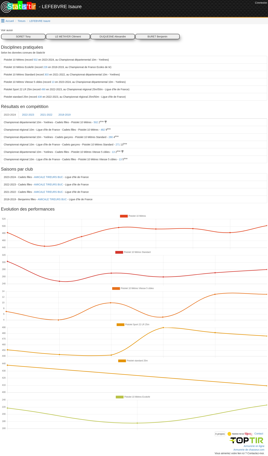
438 (40, 96)
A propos (220, 433)
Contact (258, 433)
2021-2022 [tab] (46, 114)
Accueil (10, 21)
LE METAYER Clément (68, 36)
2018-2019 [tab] (65, 114)
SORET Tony (23, 36)
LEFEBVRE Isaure (39, 21)
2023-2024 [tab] (10, 114)
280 (111, 137)
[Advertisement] (188, 9)
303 (46, 74)
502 (35, 59)
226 (45, 67)
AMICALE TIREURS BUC (48, 177)
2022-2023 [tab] (28, 114)
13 (53, 81)
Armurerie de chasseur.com (249, 449)
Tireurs (21, 21)
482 (103, 129)
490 (43, 89)
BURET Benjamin (157, 36)
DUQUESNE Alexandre (113, 36)
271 (118, 144)
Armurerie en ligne (254, 446)
